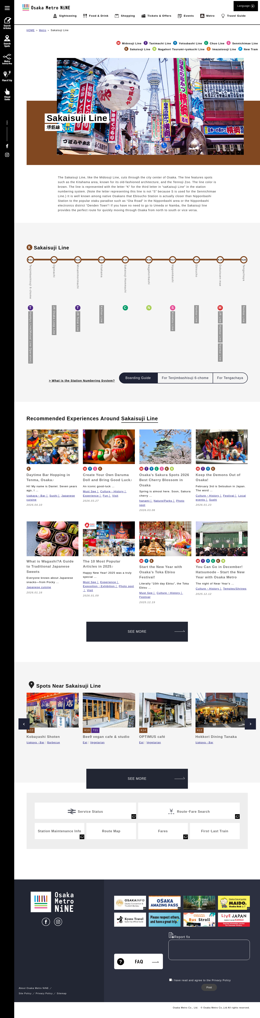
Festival (228, 495)
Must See (89, 491)
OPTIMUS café (152, 737)
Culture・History (112, 491)
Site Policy (25, 993)
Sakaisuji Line (60, 30)
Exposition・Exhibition (99, 586)
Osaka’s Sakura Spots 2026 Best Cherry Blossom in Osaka (164, 480)
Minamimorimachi (77, 276)
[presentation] (199, 970)
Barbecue (53, 742)
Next (250, 724)
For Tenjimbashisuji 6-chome (185, 378)
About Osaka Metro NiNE (34, 988)
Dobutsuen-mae (220, 275)
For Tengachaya (230, 378)
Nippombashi (172, 273)
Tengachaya (243, 272)
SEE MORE (156, 631)
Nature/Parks (163, 500)
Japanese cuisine (39, 587)
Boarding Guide (138, 378)
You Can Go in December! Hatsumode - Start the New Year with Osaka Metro (220, 572)
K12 (31, 730)
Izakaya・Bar (36, 495)
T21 (95, 730)
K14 (143, 730)
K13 (87, 730)
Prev (24, 724)
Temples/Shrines (235, 588)
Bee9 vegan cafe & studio (106, 737)
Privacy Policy (44, 993)
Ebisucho (196, 270)
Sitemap (61, 993)
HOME (31, 30)
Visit (115, 495)
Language (245, 6)
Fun (105, 495)
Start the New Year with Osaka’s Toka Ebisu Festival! (160, 572)
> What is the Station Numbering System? (82, 380)
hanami (144, 500)
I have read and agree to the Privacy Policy (201, 980)
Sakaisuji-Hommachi (125, 278)
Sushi (53, 495)
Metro (42, 30)
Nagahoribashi (149, 274)
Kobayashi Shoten (43, 737)
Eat (85, 742)
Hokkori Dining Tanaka (216, 737)
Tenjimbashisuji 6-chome (30, 281)
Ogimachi (54, 270)
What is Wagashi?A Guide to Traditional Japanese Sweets (50, 566)
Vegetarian (97, 742)
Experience (91, 495)
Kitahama (101, 270)
